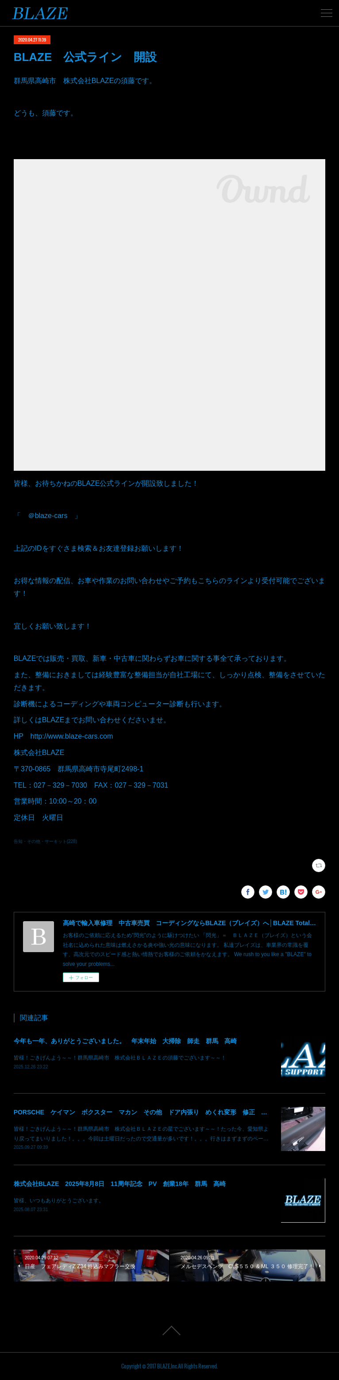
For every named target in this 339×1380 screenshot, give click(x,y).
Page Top (169, 1330)
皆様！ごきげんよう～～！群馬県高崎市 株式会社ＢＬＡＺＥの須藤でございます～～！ (120, 1058)
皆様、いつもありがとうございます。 (59, 1200)
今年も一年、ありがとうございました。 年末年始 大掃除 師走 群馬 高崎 (125, 1041)
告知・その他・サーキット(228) (45, 841)
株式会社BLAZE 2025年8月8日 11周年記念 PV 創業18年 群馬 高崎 (120, 1183)
